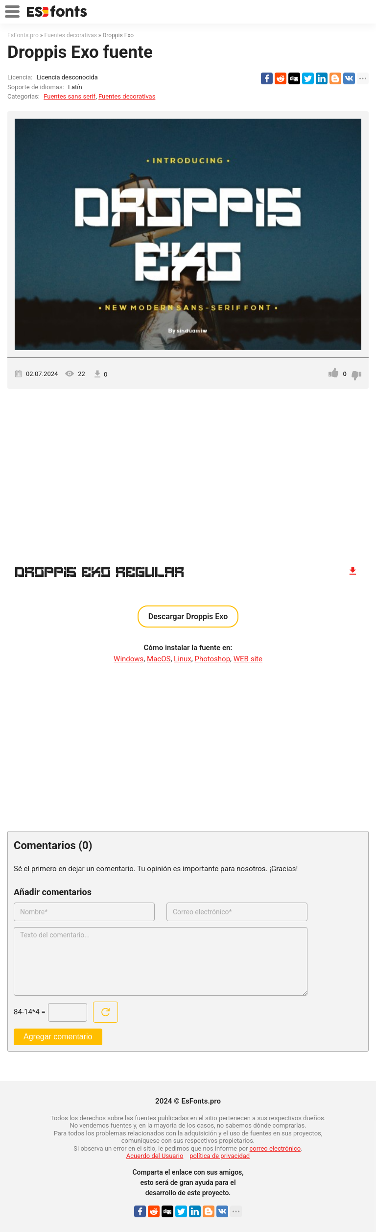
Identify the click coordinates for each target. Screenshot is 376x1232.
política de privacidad (219, 1155)
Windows (128, 658)
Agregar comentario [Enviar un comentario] (58, 1036)
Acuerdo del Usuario (155, 1155)
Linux (182, 658)
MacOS (158, 658)
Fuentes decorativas (126, 96)
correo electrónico (275, 1148)
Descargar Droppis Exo (188, 616)
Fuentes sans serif (69, 96)
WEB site (248, 658)
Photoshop (213, 658)
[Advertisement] (188, 472)
